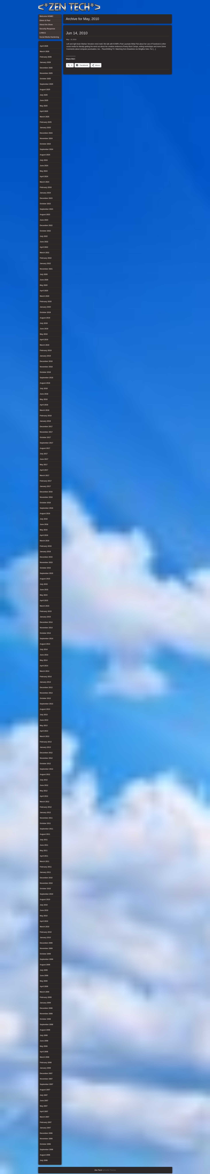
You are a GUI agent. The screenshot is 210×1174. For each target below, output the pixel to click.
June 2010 (44, 910)
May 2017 (44, 465)
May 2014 (44, 660)
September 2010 (46, 894)
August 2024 (45, 155)
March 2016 (44, 541)
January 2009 (45, 1003)
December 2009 (46, 943)
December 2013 (46, 687)
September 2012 (46, 769)
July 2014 (44, 649)
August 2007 (45, 1090)
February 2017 (46, 481)
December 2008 (46, 1008)
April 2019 (44, 340)
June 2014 (44, 655)
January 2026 (45, 62)
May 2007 (44, 1106)
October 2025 (45, 79)
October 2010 (45, 889)
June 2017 (44, 459)
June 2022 (44, 242)
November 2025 (46, 73)
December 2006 (46, 1133)
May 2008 (44, 1046)
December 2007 (46, 1073)
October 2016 (45, 503)
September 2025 (46, 84)
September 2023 (46, 209)
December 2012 (46, 753)
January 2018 (45, 421)
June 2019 (44, 329)
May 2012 (44, 791)
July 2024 (44, 160)
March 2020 (44, 296)
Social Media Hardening (154, 7)
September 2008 (46, 1025)
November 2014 (46, 628)
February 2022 (46, 258)
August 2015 (45, 579)
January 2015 (45, 617)
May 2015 (44, 595)
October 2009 (45, 954)
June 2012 (44, 785)
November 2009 (46, 948)
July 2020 (44, 274)
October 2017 (45, 437)
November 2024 (46, 138)
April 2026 (44, 46)
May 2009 (44, 981)
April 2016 (44, 535)
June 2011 (44, 845)
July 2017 (44, 454)
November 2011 (46, 818)
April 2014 (44, 666)
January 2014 (45, 682)
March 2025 (44, 117)
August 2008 (45, 1030)
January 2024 (45, 193)
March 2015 (44, 606)
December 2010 (46, 878)
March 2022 (44, 253)
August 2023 (45, 215)
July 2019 (44, 323)
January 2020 (45, 307)
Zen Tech (98, 1170)
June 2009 (44, 976)
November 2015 (46, 562)
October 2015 (45, 568)
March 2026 (44, 51)
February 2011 (46, 867)
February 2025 (46, 122)
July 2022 (44, 236)
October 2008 (45, 1019)
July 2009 (44, 970)
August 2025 (45, 90)
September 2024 (46, 149)
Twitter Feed (168, 7)
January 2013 (45, 747)
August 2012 (45, 774)
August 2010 (45, 899)
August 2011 (45, 834)
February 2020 (46, 302)
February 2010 (46, 932)
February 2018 (46, 416)
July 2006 (44, 1160)
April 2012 (44, 796)
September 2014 (46, 639)
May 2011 (44, 851)
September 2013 (46, 704)
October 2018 (45, 372)
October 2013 (45, 698)
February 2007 (46, 1122)
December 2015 (46, 557)
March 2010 (44, 927)
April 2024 (44, 177)
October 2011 (45, 823)
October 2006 (45, 1144)
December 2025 (46, 68)
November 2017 (46, 432)
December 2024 (46, 133)
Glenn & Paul (159, 7)
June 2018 (44, 394)
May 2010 (44, 916)
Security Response (149, 7)
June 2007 (44, 1101)
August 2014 (45, 644)
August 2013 (45, 709)
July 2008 (44, 1035)
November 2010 (46, 883)
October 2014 (45, 633)
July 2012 (44, 780)
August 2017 (45, 448)
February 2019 (46, 350)
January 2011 (45, 872)
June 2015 (44, 590)
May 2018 (44, 399)
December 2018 (46, 361)
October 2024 (45, 144)
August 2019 (45, 318)
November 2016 (46, 497)
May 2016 (44, 530)
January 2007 (45, 1128)
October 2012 (45, 764)
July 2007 (44, 1095)
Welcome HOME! (164, 7)
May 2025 (44, 106)
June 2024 (44, 166)
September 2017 (46, 443)
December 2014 (46, 622)
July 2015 (44, 584)
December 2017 (46, 427)
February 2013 (46, 742)
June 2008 (44, 1041)
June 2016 (44, 524)
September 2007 (46, 1084)
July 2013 (44, 715)
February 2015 (46, 611)
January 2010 (45, 938)
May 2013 (44, 726)
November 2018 (46, 367)
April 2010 (44, 921)
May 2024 (44, 171)
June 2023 (44, 220)
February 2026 (46, 57)
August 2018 (45, 383)
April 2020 (44, 291)
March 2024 (44, 182)
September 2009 (46, 959)
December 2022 (46, 225)
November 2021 (46, 269)
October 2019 (45, 312)
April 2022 (44, 247)
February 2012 (46, 807)
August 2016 (45, 514)
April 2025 (44, 111)
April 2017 (44, 470)
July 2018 (44, 389)
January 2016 (45, 552)
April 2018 (44, 405)
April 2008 (44, 1052)
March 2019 (44, 345)
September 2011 (46, 829)
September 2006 (46, 1150)
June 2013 (44, 720)
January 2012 (45, 813)
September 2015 (46, 573)
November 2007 (46, 1079)
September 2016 (46, 508)
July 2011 (44, 840)
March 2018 (44, 410)
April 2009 (44, 986)
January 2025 (45, 128)
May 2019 (44, 334)
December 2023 (46, 198)
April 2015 (44, 601)
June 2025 (44, 100)
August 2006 (45, 1155)
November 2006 (46, 1139)
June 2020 (44, 280)
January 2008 (45, 1068)
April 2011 (44, 856)
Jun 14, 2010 (77, 33)
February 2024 (46, 187)
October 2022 (45, 231)
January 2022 (45, 263)
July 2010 (44, 905)
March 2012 (44, 802)
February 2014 (46, 677)
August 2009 (45, 965)
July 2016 (44, 519)
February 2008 (46, 1063)
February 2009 (46, 997)
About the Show (140, 7)
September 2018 (46, 378)
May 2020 (44, 285)
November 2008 (46, 1014)
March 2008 (44, 1057)
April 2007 (44, 1111)
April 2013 (44, 731)
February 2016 (46, 546)
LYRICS (145, 7)
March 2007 (44, 1117)
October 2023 (45, 204)
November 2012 (46, 758)
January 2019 (45, 356)
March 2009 (44, 992)
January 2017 (45, 486)
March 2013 (44, 736)
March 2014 (44, 671)
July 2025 (44, 95)
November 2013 (46, 693)
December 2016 (46, 492)
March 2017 (44, 475)
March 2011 (44, 861)
